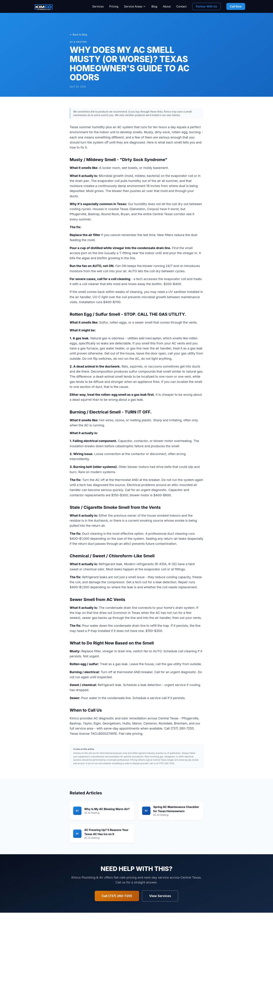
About (167, 6)
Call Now (236, 6)
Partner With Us (206, 6)
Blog (154, 6)
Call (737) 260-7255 (117, 896)
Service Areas (135, 6)
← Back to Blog (78, 34)
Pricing (113, 6)
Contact (181, 6)
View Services (160, 896)
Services (98, 6)
